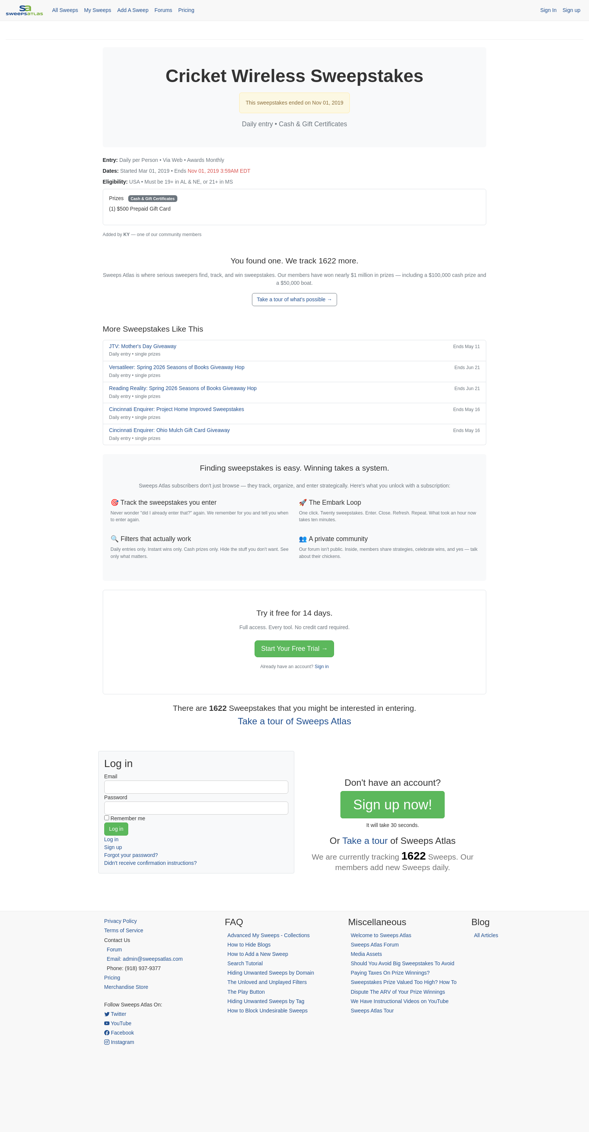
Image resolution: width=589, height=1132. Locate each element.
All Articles (486, 935)
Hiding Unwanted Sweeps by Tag (266, 1001)
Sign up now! (392, 804)
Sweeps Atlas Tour (372, 1011)
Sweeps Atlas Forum (375, 945)
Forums (163, 10)
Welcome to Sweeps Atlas (381, 935)
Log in (111, 839)
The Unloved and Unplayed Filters (267, 982)
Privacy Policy (120, 921)
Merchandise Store (126, 987)
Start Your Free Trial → (294, 648)
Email (110, 776)
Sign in (321, 666)
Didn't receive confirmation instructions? (150, 863)
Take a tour (365, 841)
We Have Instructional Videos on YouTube (399, 1001)
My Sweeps (97, 10)
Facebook (119, 1033)
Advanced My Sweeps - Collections (269, 935)
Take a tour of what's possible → (294, 299)
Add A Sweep (132, 10)
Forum (114, 950)
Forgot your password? (131, 855)
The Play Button (246, 992)
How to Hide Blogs (249, 945)
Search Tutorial (245, 963)
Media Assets (366, 954)
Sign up (571, 10)
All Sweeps (65, 10)
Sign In (548, 10)
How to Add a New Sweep (258, 954)
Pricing (186, 10)
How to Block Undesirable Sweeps (268, 1011)
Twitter (115, 1014)
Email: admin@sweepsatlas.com (145, 959)
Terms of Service (123, 930)
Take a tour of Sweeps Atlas (294, 721)
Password (115, 797)
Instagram (119, 1042)
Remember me (128, 818)
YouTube (118, 1023)
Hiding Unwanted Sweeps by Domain (271, 973)
